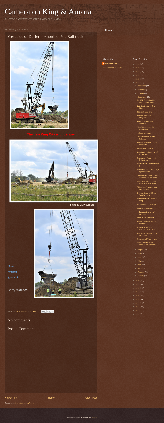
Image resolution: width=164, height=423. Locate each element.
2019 (138, 284)
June (140, 257)
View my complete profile (112, 67)
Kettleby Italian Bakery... (146, 208)
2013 (138, 307)
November (142, 90)
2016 (138, 295)
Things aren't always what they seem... (147, 188)
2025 (138, 68)
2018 (138, 288)
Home (51, 397)
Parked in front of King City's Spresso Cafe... (148, 171)
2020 (138, 281)
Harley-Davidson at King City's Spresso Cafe (146, 228)
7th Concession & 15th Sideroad (146, 138)
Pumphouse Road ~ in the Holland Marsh (147, 159)
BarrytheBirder (111, 64)
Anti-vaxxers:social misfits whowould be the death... (148, 176)
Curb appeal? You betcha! (147, 239)
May (139, 261)
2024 (138, 71)
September (142, 97)
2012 (138, 310)
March (140, 268)
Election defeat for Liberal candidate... (147, 144)
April (140, 264)
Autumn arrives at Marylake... (144, 117)
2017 (138, 292)
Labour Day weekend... (146, 218)
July (139, 253)
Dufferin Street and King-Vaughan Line (146, 194)
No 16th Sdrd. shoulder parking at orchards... (146, 101)
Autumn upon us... (144, 133)
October (141, 93)
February (141, 272)
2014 (138, 303)
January (141, 276)
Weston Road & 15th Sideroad (145, 122)
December (142, 86)
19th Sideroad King (144, 112)
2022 (138, 79)
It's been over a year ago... (147, 205)
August (141, 250)
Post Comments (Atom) (24, 403)
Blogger (94, 418)
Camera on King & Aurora (48, 11)
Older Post (91, 397)
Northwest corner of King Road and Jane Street (146, 182)
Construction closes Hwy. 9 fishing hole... (147, 153)
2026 (138, 64)
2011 (138, 314)
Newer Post (11, 397)
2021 (138, 83)
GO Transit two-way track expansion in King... (147, 234)
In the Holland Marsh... (146, 148)
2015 (138, 299)
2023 (138, 75)
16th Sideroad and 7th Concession (145, 128)
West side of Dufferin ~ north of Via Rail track (146, 244)
